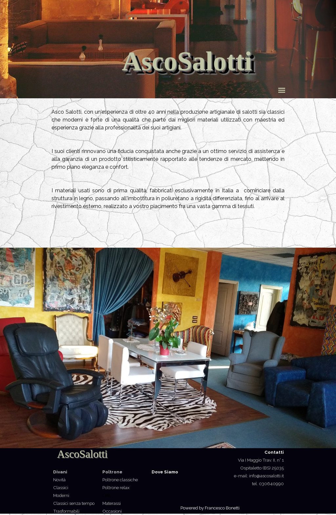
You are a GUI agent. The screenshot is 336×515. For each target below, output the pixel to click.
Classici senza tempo (73, 503)
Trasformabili (66, 511)
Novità (59, 479)
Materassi (111, 503)
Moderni (61, 495)
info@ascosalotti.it (266, 475)
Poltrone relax (116, 487)
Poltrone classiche (120, 479)
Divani (60, 471)
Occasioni (112, 511)
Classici (60, 487)
